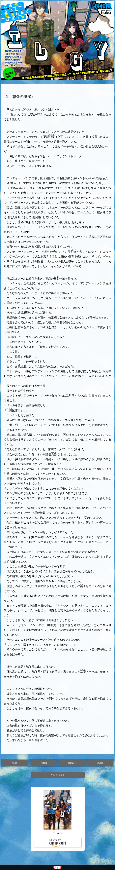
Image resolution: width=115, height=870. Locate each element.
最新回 (100, 763)
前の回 (44, 763)
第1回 (14, 763)
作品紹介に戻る (58, 775)
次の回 (71, 763)
